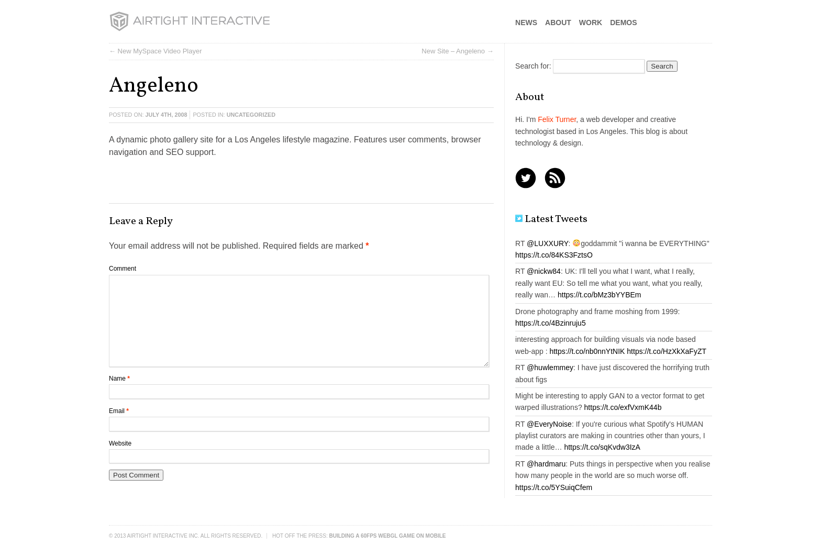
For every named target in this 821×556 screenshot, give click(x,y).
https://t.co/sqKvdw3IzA (602, 447)
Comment (122, 268)
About (558, 22)
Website (120, 443)
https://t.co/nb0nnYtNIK (587, 351)
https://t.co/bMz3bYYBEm (599, 295)
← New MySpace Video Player (155, 51)
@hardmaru (546, 464)
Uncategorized (251, 115)
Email (119, 411)
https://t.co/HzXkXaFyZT (666, 351)
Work (590, 22)
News (526, 22)
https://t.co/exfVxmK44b (623, 407)
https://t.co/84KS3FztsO (554, 255)
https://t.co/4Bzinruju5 (550, 323)
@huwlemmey (550, 367)
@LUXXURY (547, 243)
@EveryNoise (549, 424)
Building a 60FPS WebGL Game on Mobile (387, 536)
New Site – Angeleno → (457, 51)
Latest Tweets (551, 219)
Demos (623, 22)
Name (119, 378)
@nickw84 (544, 271)
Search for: (533, 66)
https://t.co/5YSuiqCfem (553, 487)
